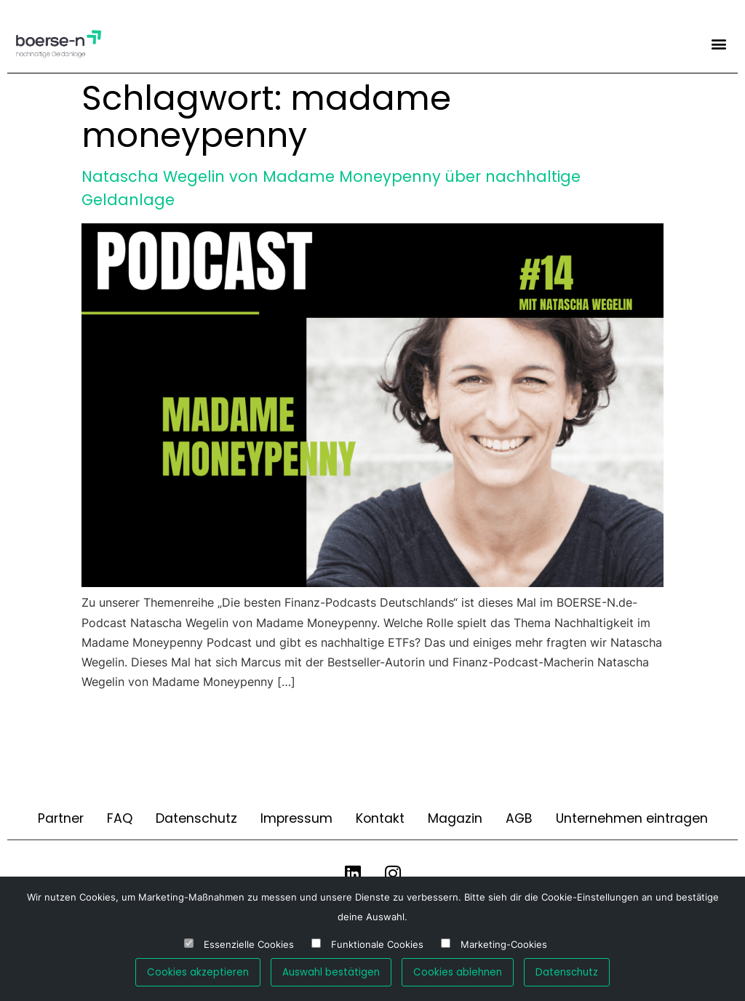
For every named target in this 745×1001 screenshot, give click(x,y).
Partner (61, 818)
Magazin (455, 818)
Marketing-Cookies (504, 944)
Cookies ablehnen (457, 972)
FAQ (119, 818)
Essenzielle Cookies (249, 944)
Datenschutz (196, 818)
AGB (519, 818)
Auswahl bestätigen (331, 972)
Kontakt (380, 818)
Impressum (296, 818)
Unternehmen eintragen (632, 818)
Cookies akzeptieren (198, 972)
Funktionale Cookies (377, 944)
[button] (718, 43)
